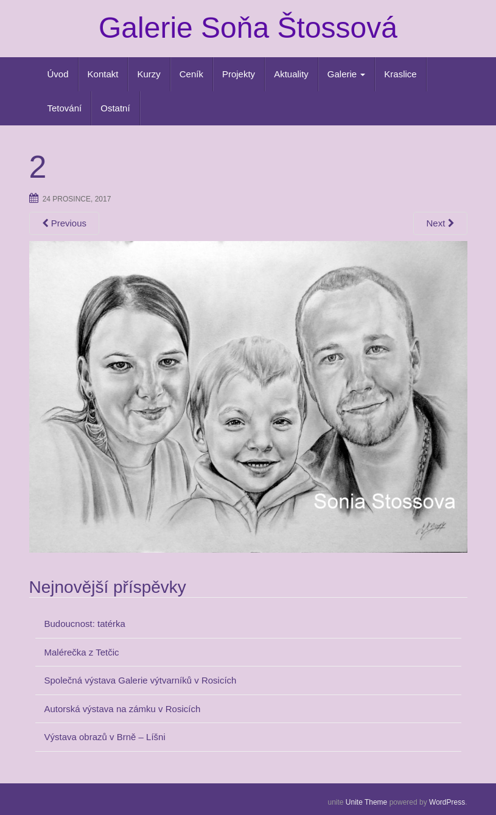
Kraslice (400, 74)
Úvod (58, 74)
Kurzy (148, 74)
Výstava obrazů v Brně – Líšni (105, 737)
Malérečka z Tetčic (81, 652)
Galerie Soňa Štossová (248, 28)
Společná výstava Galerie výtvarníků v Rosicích (140, 680)
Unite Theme (366, 802)
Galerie (346, 74)
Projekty (238, 74)
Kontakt (103, 74)
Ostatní (115, 108)
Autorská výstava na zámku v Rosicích (122, 709)
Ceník (191, 74)
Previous (64, 223)
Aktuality (291, 74)
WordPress (447, 802)
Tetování (64, 108)
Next (440, 223)
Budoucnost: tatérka (84, 623)
